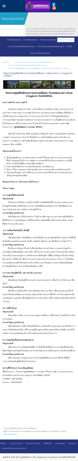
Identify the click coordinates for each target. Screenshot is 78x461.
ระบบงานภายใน (16, 443)
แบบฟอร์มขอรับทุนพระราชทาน (14, 448)
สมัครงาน (72, 443)
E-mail (3, 443)
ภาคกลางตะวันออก (48, 40)
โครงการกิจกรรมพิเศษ (40, 53)
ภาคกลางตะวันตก (65, 40)
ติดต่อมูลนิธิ (60, 443)
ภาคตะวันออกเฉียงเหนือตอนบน (22, 46)
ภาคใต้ (69, 46)
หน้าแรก (5, 62)
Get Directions (10, 434)
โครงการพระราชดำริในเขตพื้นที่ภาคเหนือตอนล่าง (28, 65)
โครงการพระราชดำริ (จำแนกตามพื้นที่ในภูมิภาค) (33, 62)
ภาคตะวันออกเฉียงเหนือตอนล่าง (50, 46)
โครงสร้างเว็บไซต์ (33, 443)
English (48, 443)
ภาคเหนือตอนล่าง (30, 40)
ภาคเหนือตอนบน (14, 40)
